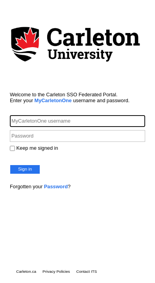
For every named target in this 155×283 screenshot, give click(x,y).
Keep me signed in (37, 148)
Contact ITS (86, 271)
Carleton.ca (26, 271)
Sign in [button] (25, 169)
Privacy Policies (56, 271)
